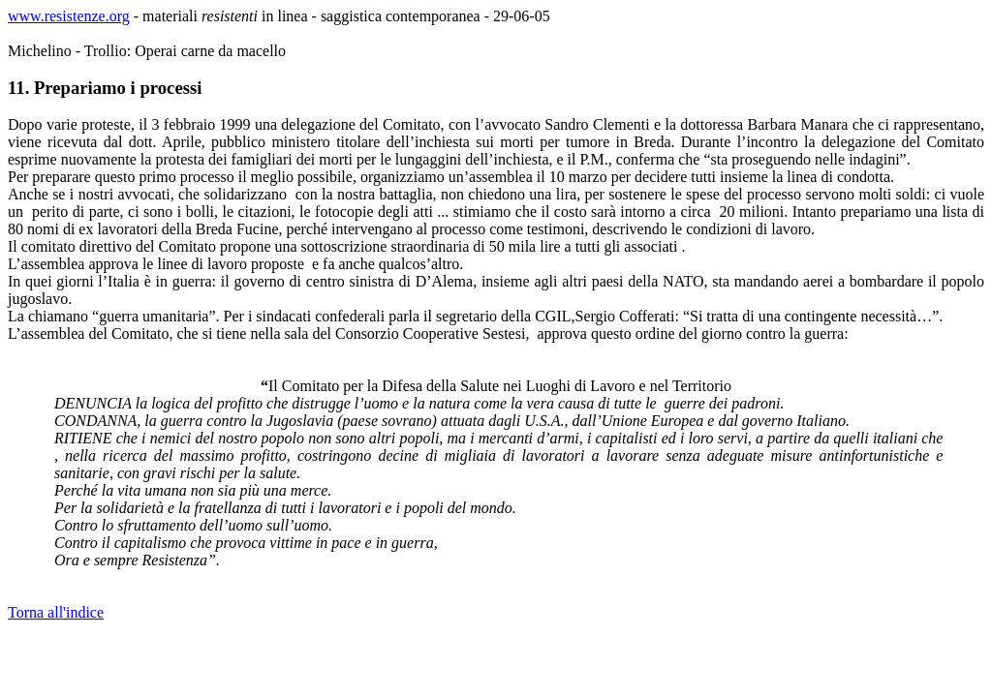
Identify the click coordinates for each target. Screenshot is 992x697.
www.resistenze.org (69, 16)
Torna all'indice (56, 612)
